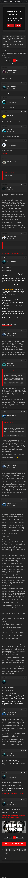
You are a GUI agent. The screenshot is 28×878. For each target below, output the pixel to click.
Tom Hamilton (6, 57)
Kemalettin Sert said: (8, 172)
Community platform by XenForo (13, 864)
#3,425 (24, 126)
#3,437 (24, 709)
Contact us (3, 871)
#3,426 (24, 140)
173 (17, 60)
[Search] (26, 1)
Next (13, 63)
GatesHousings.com (7, 325)
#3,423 (24, 97)
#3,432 (24, 360)
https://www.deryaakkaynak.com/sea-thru (12, 253)
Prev (7, 60)
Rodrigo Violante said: (8, 243)
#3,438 (24, 750)
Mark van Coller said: (8, 371)
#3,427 (24, 158)
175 (22, 60)
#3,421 (24, 67)
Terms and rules (4, 874)
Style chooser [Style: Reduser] (3, 868)
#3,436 (24, 677)
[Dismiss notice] (24, 36)
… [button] (11, 60)
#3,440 (24, 799)
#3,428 (24, 184)
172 (14, 60)
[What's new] (22, 1)
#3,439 (24, 772)
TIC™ (14, 865)
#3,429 (24, 233)
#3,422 (24, 83)
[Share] (21, 67)
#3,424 (24, 111)
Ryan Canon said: (7, 422)
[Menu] (2, 1)
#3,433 (24, 411)
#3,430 (24, 257)
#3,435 (24, 500)
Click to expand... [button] (14, 384)
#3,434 (24, 462)
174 (20, 60)
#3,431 (24, 330)
